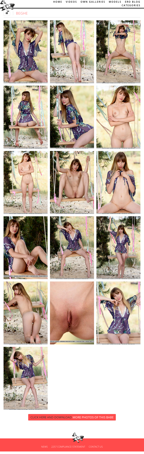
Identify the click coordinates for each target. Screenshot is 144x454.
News (44, 449)
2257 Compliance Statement (68, 449)
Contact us (96, 449)
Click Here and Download (72, 420)
